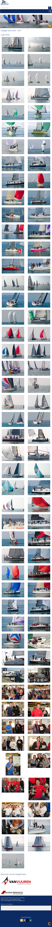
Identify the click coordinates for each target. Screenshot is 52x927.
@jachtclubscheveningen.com (13, 900)
